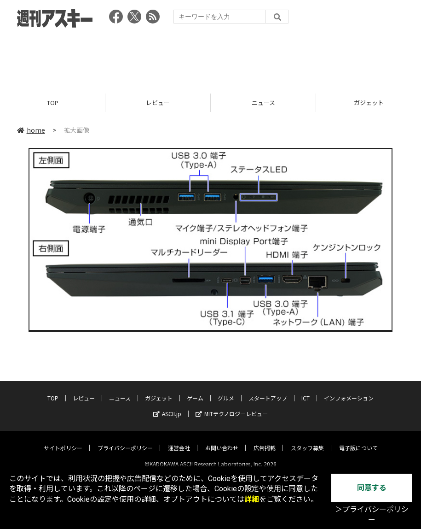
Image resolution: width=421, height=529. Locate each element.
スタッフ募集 (307, 440)
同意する (371, 487)
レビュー (158, 102)
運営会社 (179, 440)
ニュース (263, 102)
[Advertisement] (210, 57)
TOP (52, 102)
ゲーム (195, 390)
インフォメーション (349, 390)
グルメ (226, 390)
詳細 (251, 499)
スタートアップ (267, 390)
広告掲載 (265, 440)
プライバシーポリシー (125, 440)
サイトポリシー (63, 440)
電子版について (358, 440)
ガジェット (159, 390)
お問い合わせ (221, 440)
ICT (305, 390)
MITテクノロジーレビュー (232, 406)
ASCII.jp (167, 406)
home (31, 130)
